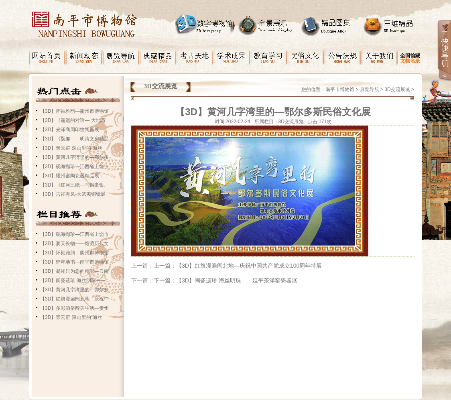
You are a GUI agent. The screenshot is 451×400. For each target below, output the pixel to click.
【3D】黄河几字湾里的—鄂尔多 (74, 157)
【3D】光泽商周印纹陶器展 (69, 129)
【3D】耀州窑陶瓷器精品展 (69, 176)
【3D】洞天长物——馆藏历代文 (74, 243)
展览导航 (369, 89)
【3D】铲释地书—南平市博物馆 (74, 262)
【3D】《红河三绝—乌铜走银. (73, 185)
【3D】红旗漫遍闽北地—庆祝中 (74, 299)
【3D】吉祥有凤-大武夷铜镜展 (73, 194)
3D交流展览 (397, 89)
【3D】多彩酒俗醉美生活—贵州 (74, 308)
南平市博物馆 (339, 89)
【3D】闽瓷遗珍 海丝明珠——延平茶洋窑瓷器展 (236, 280)
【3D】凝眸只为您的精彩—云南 (74, 271)
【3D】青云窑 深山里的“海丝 (71, 148)
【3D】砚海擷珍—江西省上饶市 (74, 166)
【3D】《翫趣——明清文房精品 (74, 139)
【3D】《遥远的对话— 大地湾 (73, 120)
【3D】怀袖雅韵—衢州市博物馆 (74, 111)
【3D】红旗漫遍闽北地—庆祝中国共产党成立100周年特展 (249, 265)
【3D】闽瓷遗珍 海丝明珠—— (73, 280)
